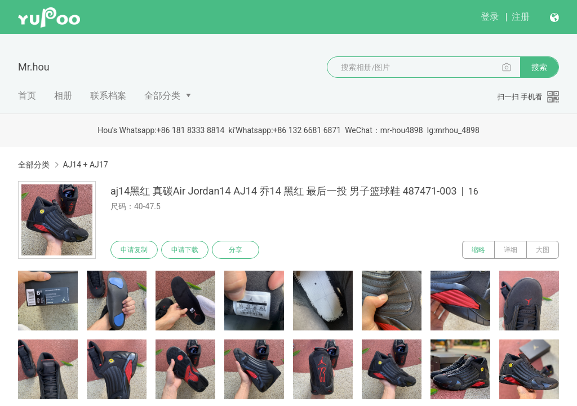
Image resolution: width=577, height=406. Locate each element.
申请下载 (184, 250)
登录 (490, 16)
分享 (235, 250)
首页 (27, 95)
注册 (521, 16)
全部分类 (162, 95)
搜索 (539, 67)
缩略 (478, 250)
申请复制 (134, 250)
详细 (510, 250)
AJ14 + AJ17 (85, 164)
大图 (542, 250)
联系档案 (108, 95)
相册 (63, 95)
